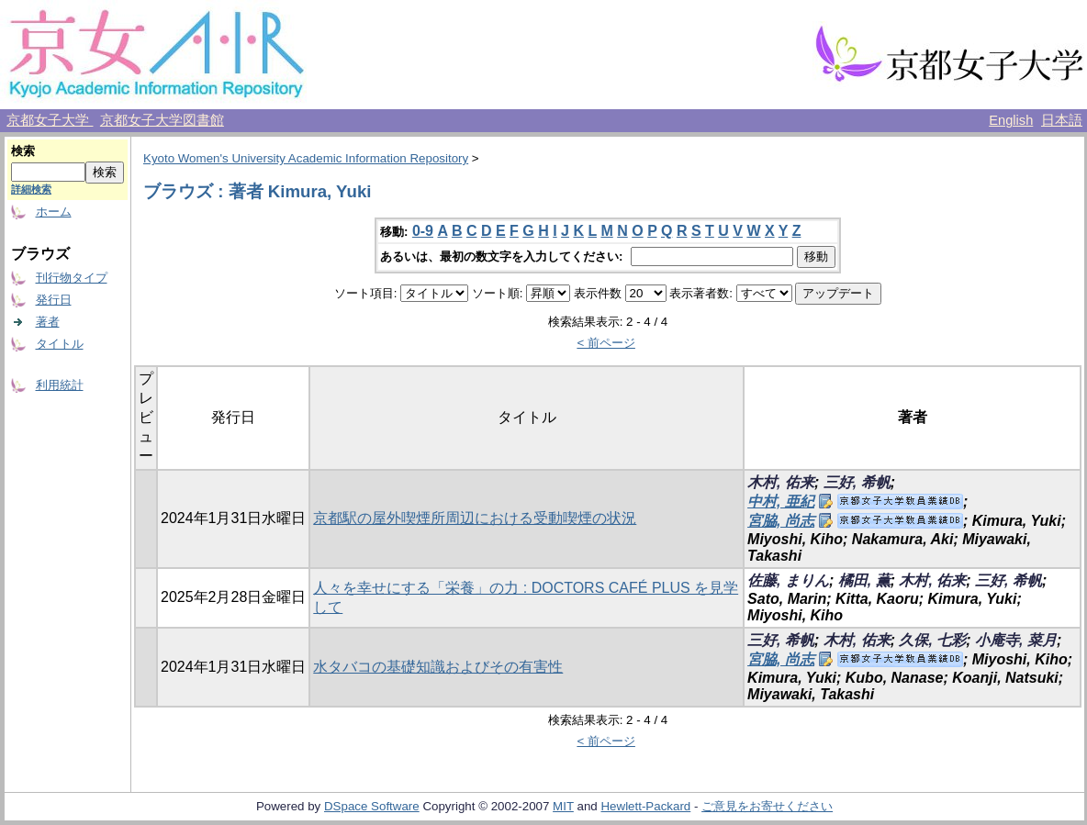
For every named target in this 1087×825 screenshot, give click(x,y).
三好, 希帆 (857, 482)
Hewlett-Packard (645, 806)
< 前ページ (606, 343)
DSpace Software (372, 806)
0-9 (422, 231)
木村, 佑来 (780, 482)
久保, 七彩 (932, 640)
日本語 (1061, 120)
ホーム (54, 211)
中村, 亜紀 (780, 501)
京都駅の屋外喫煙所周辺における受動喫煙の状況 (474, 518)
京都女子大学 (49, 120)
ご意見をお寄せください (767, 806)
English (1011, 120)
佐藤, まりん (788, 580)
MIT (563, 806)
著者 (48, 322)
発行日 (54, 300)
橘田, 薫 (864, 580)
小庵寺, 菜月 (1016, 640)
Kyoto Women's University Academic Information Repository (305, 158)
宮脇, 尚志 (780, 521)
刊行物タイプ (71, 277)
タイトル (60, 344)
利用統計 (60, 385)
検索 (23, 151)
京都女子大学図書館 (162, 120)
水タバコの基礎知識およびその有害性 (438, 666)
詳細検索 (31, 189)
